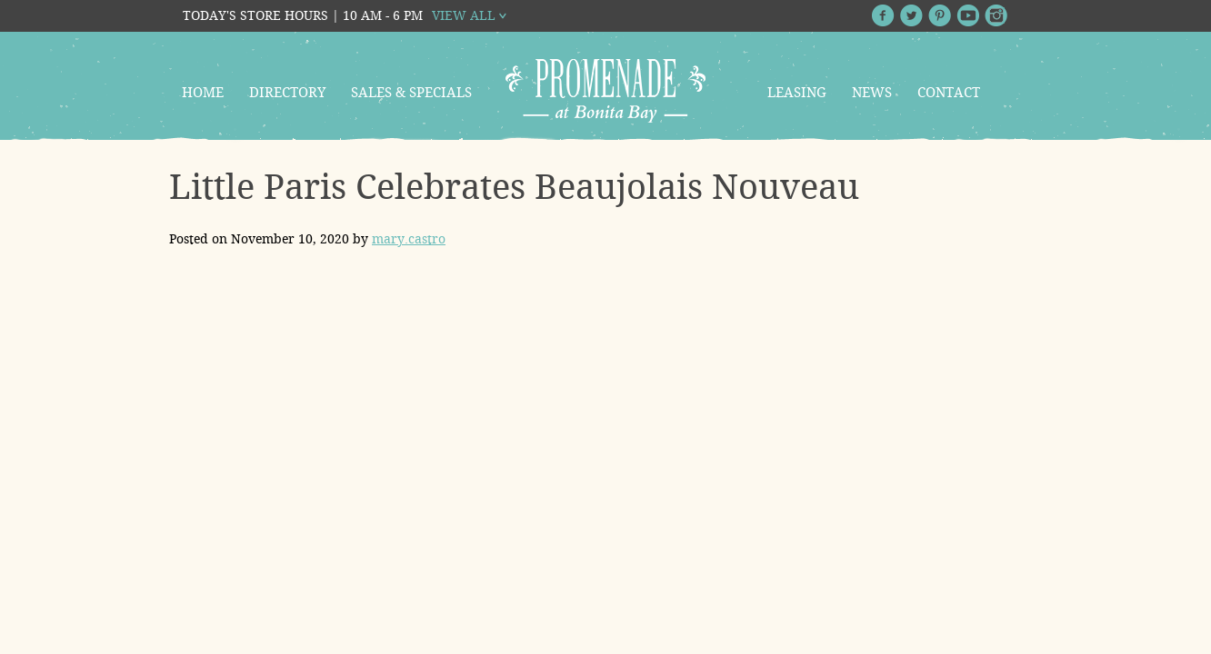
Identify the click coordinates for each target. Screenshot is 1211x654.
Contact (948, 92)
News (872, 92)
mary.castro (408, 239)
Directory (287, 92)
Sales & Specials (411, 92)
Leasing (796, 92)
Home (203, 92)
